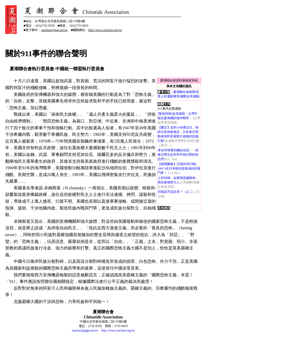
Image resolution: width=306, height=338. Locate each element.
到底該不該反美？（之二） (176, 192)
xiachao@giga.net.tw (85, 330)
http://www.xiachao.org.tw (118, 330)
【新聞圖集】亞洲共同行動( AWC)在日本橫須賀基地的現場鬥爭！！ (179, 168)
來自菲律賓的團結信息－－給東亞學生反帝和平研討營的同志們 (178, 154)
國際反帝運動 (189, 96)
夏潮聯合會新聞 (184, 92)
